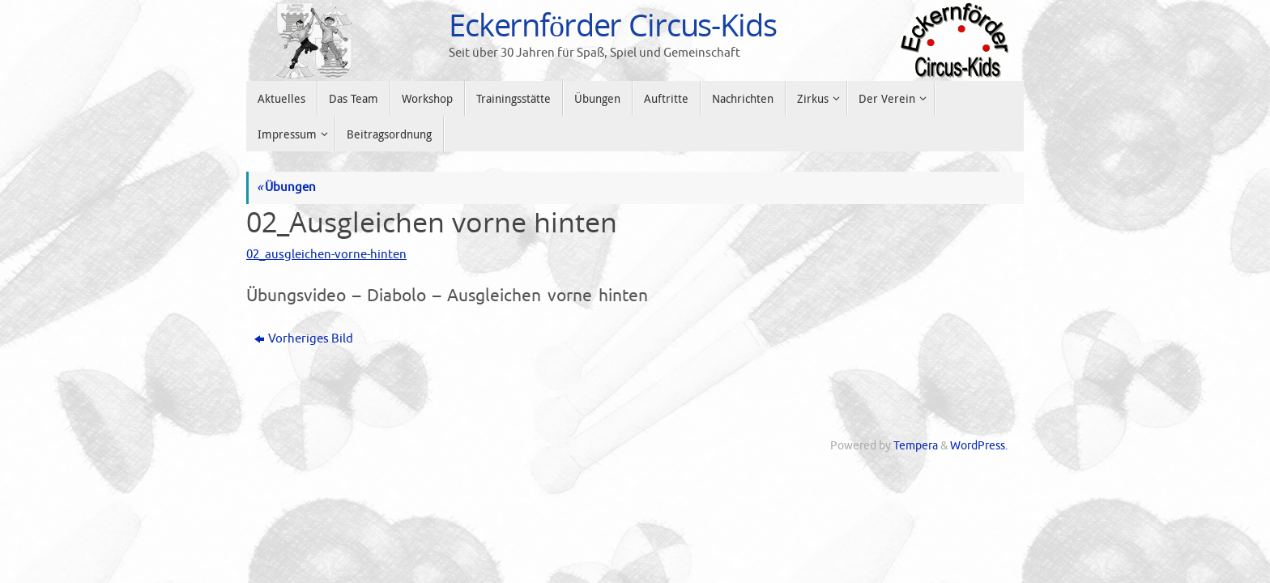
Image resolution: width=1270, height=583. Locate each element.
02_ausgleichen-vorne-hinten (326, 254)
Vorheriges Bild (303, 339)
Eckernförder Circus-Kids (613, 25)
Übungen (286, 187)
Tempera (915, 446)
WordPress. (979, 446)
